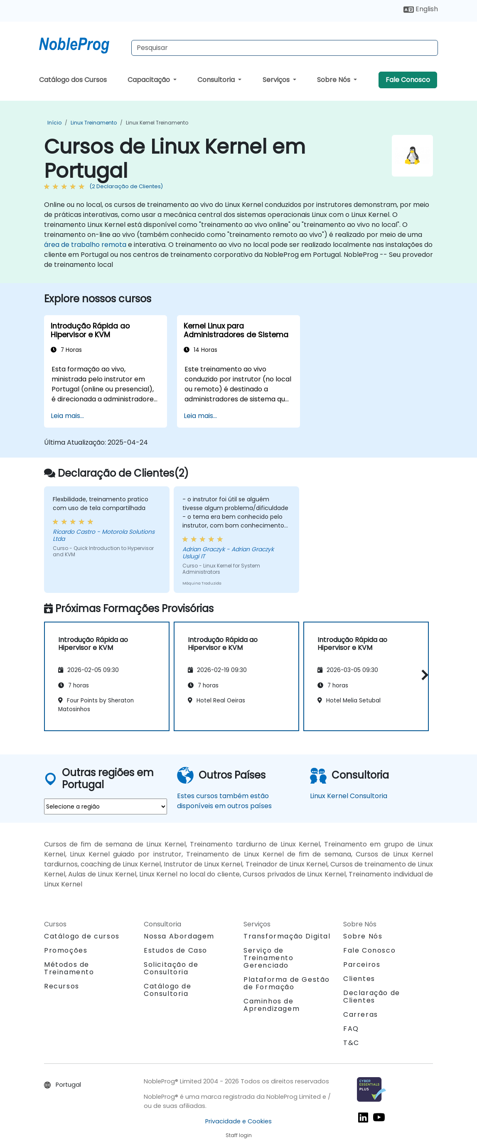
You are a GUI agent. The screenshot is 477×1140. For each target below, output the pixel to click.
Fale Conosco (408, 80)
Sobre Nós (334, 80)
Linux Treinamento (94, 122)
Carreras (360, 1014)
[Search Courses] (284, 48)
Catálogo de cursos (82, 936)
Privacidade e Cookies (238, 1121)
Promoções (65, 950)
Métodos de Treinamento (69, 968)
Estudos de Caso (175, 950)
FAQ (351, 1028)
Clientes (359, 978)
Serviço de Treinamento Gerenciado (268, 958)
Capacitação (150, 80)
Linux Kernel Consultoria (348, 796)
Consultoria (216, 80)
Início (54, 122)
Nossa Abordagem (179, 936)
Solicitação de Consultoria (171, 968)
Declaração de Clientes (371, 996)
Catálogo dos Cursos (73, 80)
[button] (423, 675)
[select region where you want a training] (105, 806)
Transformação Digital (287, 936)
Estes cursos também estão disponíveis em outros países (224, 801)
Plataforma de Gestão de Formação (286, 983)
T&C (351, 1043)
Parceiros (361, 964)
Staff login (239, 1135)
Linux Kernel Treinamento (157, 122)
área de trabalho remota (85, 244)
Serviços (277, 80)
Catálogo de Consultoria (168, 989)
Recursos (61, 986)
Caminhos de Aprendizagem (271, 1004)
